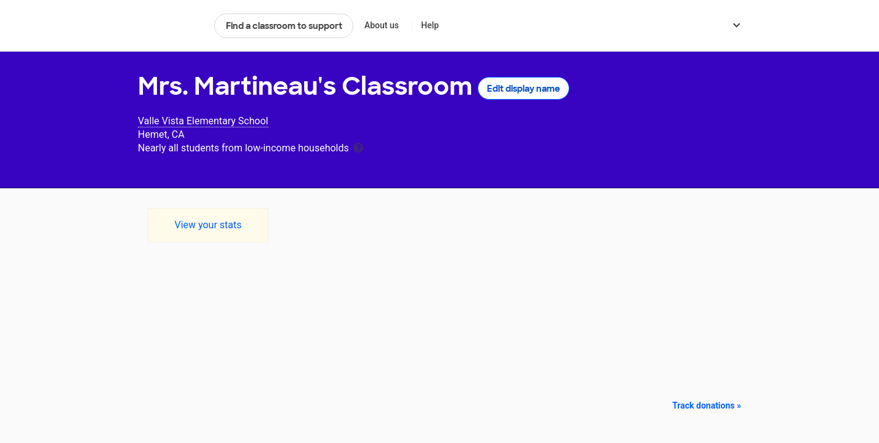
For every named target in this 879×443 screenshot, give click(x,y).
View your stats (207, 225)
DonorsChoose (171, 26)
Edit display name (523, 88)
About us (381, 25)
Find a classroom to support (284, 25)
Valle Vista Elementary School (203, 121)
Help (430, 25)
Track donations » (706, 405)
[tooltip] (358, 146)
